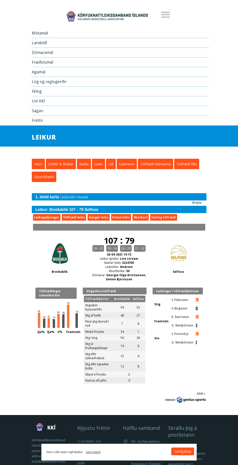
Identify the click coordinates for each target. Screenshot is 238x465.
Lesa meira (98, 451)
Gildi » (201, 393)
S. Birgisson (179, 308)
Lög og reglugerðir (49, 81)
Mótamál (40, 33)
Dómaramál (42, 52)
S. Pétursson (180, 300)
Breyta (196, 202)
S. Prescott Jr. (180, 334)
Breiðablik (60, 272)
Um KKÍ (38, 101)
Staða (84, 164)
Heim (38, 164)
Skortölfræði (44, 176)
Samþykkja (177, 450)
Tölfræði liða (187, 164)
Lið (110, 164)
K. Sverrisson (180, 317)
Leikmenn (126, 164)
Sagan (37, 110)
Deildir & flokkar (61, 164)
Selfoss (178, 272)
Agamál (38, 72)
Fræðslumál (42, 62)
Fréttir (37, 120)
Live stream (129, 259)
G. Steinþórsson (182, 325)
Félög (37, 91)
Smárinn (126, 267)
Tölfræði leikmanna (155, 164)
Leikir (98, 164)
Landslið (39, 42)
